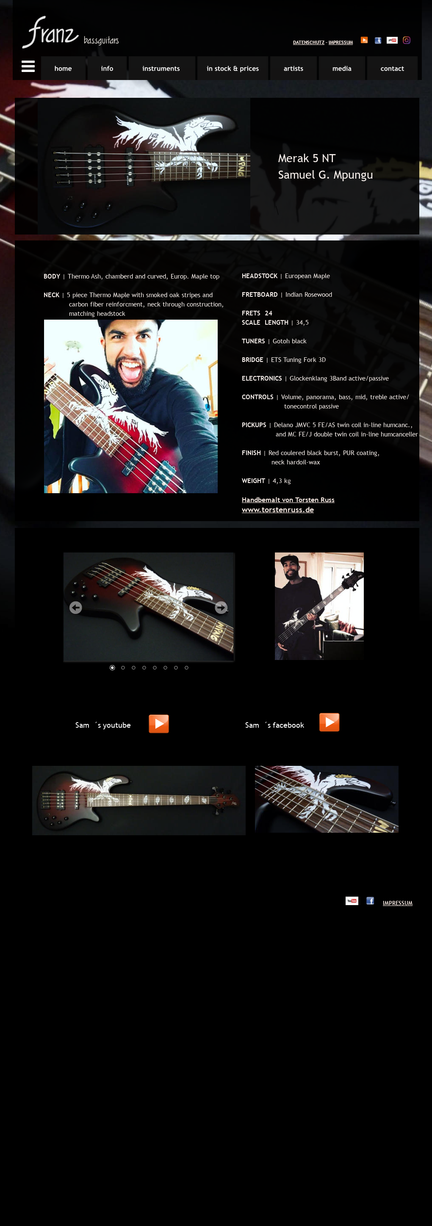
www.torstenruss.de (278, 509)
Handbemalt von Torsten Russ (288, 499)
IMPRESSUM (341, 42)
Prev (75, 607)
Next (221, 607)
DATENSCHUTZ (308, 42)
